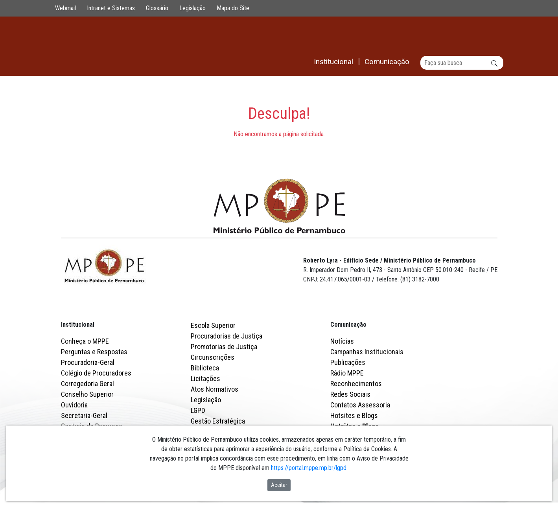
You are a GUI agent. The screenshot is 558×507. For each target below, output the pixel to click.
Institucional (77, 325)
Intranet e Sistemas (111, 8)
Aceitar (279, 485)
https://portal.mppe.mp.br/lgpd (308, 468)
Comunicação (348, 325)
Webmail (65, 8)
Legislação (192, 8)
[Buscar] (461, 63)
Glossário (157, 8)
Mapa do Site (233, 8)
